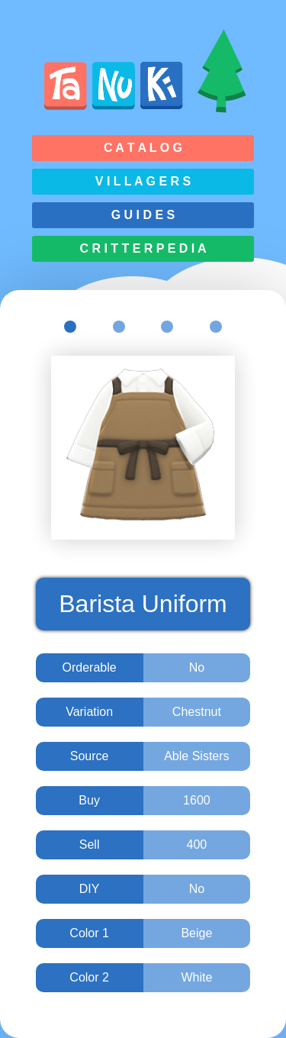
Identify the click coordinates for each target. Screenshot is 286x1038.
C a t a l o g (143, 147)
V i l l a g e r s (143, 181)
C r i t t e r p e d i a (142, 248)
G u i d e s (143, 214)
